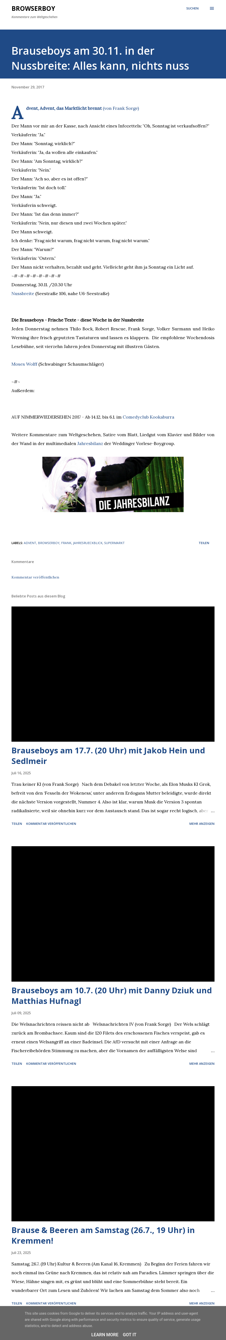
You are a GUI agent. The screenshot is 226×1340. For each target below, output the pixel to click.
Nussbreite (22, 293)
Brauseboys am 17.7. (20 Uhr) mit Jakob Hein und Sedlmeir (108, 755)
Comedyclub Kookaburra (148, 417)
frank (66, 543)
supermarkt (114, 543)
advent (30, 543)
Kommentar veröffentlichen (35, 577)
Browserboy (33, 8)
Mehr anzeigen (202, 824)
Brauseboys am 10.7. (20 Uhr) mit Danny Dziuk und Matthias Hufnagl (111, 995)
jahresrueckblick (87, 543)
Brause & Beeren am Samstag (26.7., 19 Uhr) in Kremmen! (103, 1235)
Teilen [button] (204, 543)
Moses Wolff (24, 364)
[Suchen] (192, 8)
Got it (130, 1334)
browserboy (48, 543)
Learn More (105, 1334)
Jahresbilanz (90, 443)
